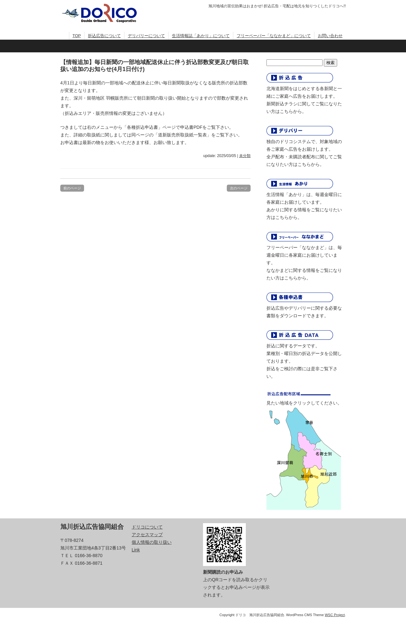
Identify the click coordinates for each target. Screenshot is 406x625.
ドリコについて (147, 527)
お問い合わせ (330, 35)
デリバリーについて (146, 35)
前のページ (72, 188)
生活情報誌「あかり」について (201, 35)
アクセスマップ (147, 534)
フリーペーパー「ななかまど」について (274, 35)
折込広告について (104, 35)
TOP (77, 35)
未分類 (245, 156)
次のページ (238, 188)
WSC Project (335, 615)
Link (136, 549)
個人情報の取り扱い (152, 542)
